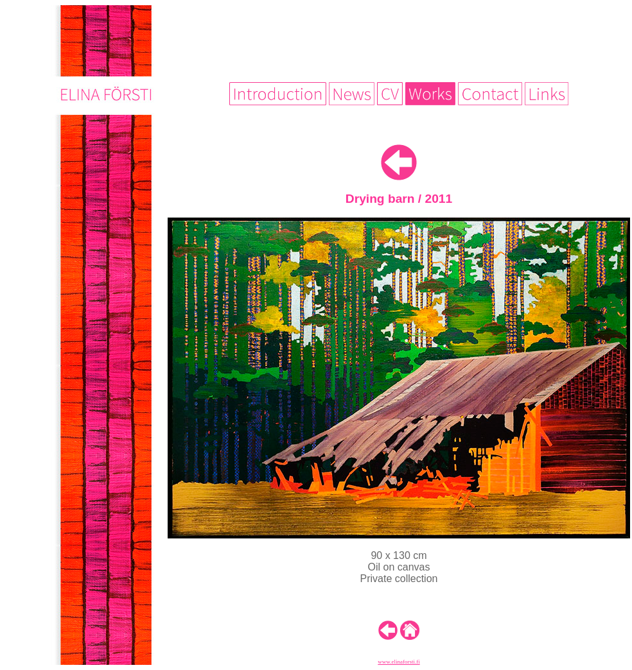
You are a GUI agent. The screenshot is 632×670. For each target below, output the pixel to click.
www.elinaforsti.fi (398, 661)
